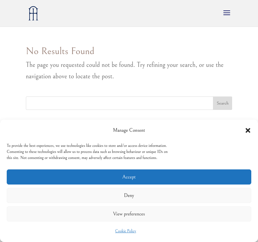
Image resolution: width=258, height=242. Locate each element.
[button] (248, 130)
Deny (129, 195)
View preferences (129, 214)
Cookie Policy (125, 231)
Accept (129, 177)
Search (222, 103)
